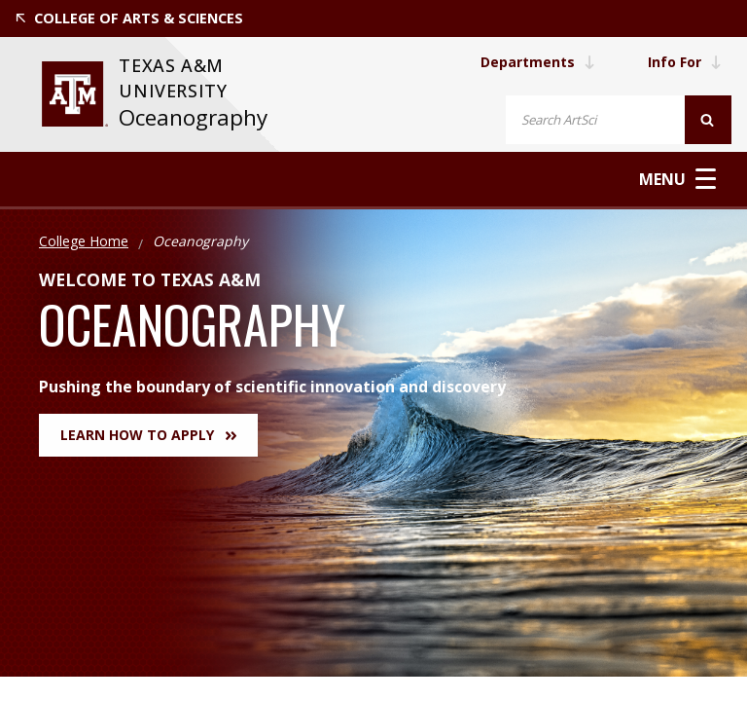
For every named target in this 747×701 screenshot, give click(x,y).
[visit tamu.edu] (75, 94)
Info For (685, 62)
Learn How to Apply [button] (148, 434)
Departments (537, 62)
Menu (677, 178)
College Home (83, 241)
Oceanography (193, 117)
